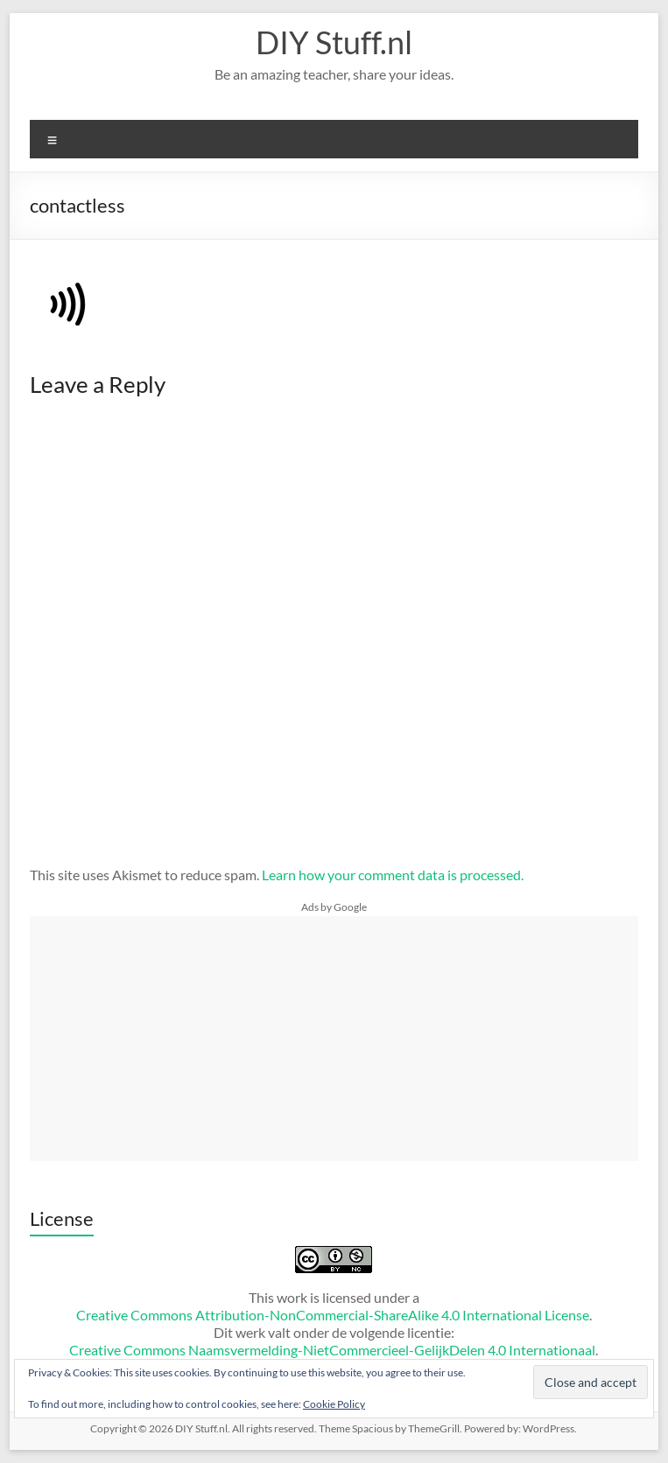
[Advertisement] (334, 1038)
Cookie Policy (334, 1403)
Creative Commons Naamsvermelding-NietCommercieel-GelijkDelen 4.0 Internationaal (332, 1349)
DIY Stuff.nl (334, 42)
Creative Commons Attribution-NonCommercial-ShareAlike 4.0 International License (332, 1314)
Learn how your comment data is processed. (393, 874)
